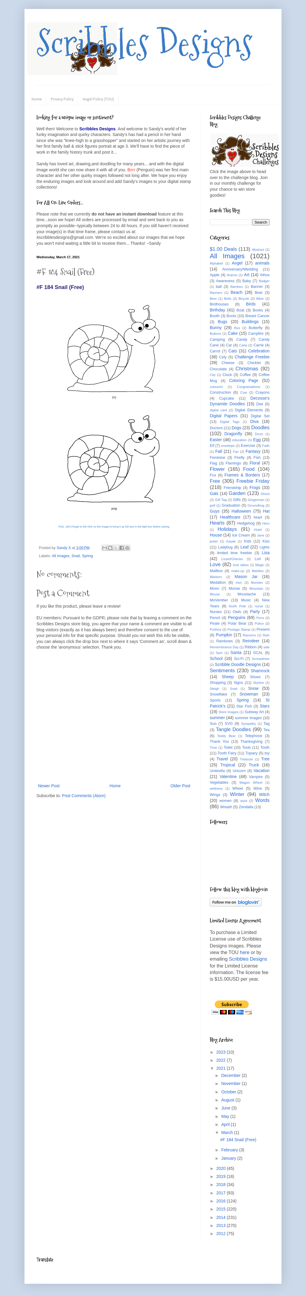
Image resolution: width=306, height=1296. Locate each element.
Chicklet (254, 363)
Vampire (256, 777)
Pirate (215, 623)
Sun (213, 724)
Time (213, 747)
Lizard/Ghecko (232, 559)
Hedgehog (246, 523)
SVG (229, 724)
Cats (232, 351)
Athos (265, 275)
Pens (260, 618)
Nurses (216, 612)
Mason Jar (246, 576)
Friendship (232, 488)
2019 (221, 1176)
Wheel (237, 788)
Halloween (241, 511)
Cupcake (226, 398)
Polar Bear (237, 623)
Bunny (216, 327)
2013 (221, 1225)
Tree (265, 758)
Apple (214, 275)
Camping (217, 339)
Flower (217, 469)
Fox (213, 475)
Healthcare (230, 517)
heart (258, 517)
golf (212, 505)
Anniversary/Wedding (240, 269)
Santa (235, 652)
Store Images (228, 712)
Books (258, 310)
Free (215, 481)
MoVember (219, 600)
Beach (237, 292)
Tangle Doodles (233, 729)
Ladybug (225, 547)
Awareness (225, 281)
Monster (257, 582)
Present (263, 629)
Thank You (219, 741)
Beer (213, 298)
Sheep (228, 676)
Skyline (258, 682)
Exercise (248, 446)
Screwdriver (261, 659)
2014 (221, 1217)
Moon (214, 588)
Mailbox (216, 571)
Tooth (265, 747)
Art (247, 274)
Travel (222, 758)
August (228, 1100)
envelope (228, 445)
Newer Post (48, 785)
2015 (221, 1209)
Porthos (215, 629)
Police (259, 623)
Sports (215, 700)
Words (262, 800)
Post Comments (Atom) (83, 795)
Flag (213, 463)
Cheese (227, 363)
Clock (227, 375)
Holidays (227, 529)
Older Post (180, 785)
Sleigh (214, 688)
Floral (255, 463)
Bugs (222, 321)
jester (214, 541)
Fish (257, 458)
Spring (87, 556)
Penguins (236, 617)
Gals (214, 493)
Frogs (255, 487)
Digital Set (260, 416)
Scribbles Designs (144, 43)
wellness (216, 788)
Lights (264, 547)
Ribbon (251, 647)
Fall (218, 451)
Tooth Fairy (227, 753)
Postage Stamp (238, 629)
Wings (215, 795)
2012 (221, 1233)
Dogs (236, 427)
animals (262, 263)
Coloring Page (243, 380)
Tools (246, 747)
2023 (221, 1052)
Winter (237, 794)
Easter (216, 439)
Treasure (246, 759)
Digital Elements (249, 410)
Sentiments (222, 670)
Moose (234, 588)
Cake (233, 333)
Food (249, 469)
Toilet (228, 747)
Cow (243, 392)
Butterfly (255, 328)
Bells (227, 298)
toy (267, 753)
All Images (60, 556)
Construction (220, 392)
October (229, 1091)
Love (215, 564)
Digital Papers (224, 415)
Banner (257, 287)
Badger (264, 281)
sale (266, 647)
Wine (257, 788)
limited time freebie (234, 553)
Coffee (245, 375)
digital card (218, 410)
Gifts (237, 500)
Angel (237, 263)
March (227, 1132)
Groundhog (255, 505)
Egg (257, 439)
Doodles (260, 427)
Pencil (215, 618)
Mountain (256, 588)
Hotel (258, 529)
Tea (267, 730)
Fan (235, 451)
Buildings (250, 321)
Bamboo (236, 286)
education (239, 440)
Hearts (217, 523)
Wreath (226, 807)
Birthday (217, 310)
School (216, 658)
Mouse (215, 594)
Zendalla (246, 807)
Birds (250, 304)
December (231, 1075)
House (216, 535)
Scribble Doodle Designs (238, 664)
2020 (221, 1168)
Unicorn (239, 771)
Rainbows (224, 641)
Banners (216, 292)
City (212, 375)
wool (243, 801)
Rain (266, 635)
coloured (216, 387)
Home (37, 99)
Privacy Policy (62, 99)
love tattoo (241, 565)
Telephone (253, 736)
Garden (237, 493)
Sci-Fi (239, 659)
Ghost (265, 494)
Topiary (251, 753)
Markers (216, 577)
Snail (75, 556)
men (238, 582)
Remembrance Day (224, 647)
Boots (231, 316)
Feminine (217, 458)
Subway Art (254, 712)
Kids (247, 541)
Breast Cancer (257, 316)
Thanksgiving (251, 741)
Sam (219, 653)
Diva (254, 421)
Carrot (215, 351)
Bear (259, 293)
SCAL (258, 653)
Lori (258, 559)
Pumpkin (224, 634)
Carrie (258, 345)
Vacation (262, 770)
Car (229, 345)
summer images (248, 718)
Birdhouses (219, 304)
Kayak (230, 541)
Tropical (227, 764)
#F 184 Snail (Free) (238, 1139)
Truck (254, 764)
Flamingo (233, 463)
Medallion (218, 582)
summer (217, 717)
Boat (240, 310)
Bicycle (243, 298)
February (230, 1149)
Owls (237, 612)
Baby (246, 281)
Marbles (258, 571)
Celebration (259, 351)
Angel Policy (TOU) (98, 99)
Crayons (262, 392)
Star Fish (244, 706)
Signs (238, 683)
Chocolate (218, 369)
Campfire (256, 333)
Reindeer (250, 640)
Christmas (246, 369)
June (226, 1108)
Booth (215, 316)
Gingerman (256, 500)
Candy (241, 339)
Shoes (255, 677)
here (245, 952)
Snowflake (218, 694)
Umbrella (217, 771)
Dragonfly (233, 433)
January (229, 1158)
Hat (266, 511)
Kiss (266, 541)
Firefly (239, 458)
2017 (221, 1192)
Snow (253, 688)
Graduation (231, 505)
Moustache (247, 594)
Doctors (216, 428)
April (226, 1124)
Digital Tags (230, 422)
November (231, 1083)
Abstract (258, 249)
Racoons (249, 635)
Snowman (248, 694)
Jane (260, 535)
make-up (237, 571)
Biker (260, 298)
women (225, 801)
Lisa (266, 552)
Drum (259, 434)
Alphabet (216, 263)
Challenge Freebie (252, 356)
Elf (212, 446)
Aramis (232, 275)
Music (246, 600)
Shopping (218, 683)
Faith (266, 445)
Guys (215, 511)
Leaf (245, 547)
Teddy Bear (226, 736)
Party (255, 611)
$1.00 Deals (223, 249)
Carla (243, 345)
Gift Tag (221, 500)
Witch (264, 794)
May (225, 1116)
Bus (237, 328)
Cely (223, 357)
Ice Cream (241, 535)
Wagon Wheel (250, 782)
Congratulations (248, 387)
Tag (267, 724)
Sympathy (248, 723)
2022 (221, 1060)
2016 (221, 1201)
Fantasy (253, 451)
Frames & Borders (242, 475)
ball (219, 287)
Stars (265, 706)
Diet (259, 404)
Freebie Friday (253, 481)
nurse (259, 606)
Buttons (215, 333)
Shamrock (260, 670)
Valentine (228, 776)
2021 (221, 1068)
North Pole (237, 606)
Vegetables (219, 782)
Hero (266, 523)
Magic (259, 565)
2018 (221, 1184)
